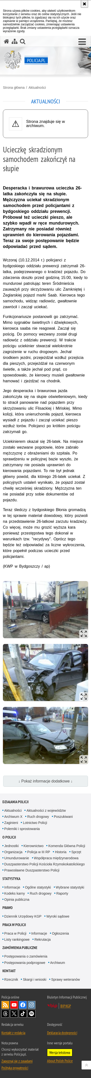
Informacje (12, 887)
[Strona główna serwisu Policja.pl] (6, 41)
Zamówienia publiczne (19, 947)
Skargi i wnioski (34, 979)
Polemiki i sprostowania (22, 829)
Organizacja (13, 852)
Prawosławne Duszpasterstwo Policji (31, 870)
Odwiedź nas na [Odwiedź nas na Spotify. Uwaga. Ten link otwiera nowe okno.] (31, 1014)
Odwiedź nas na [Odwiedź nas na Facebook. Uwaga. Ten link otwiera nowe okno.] (23, 1005)
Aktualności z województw (46, 810)
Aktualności (37, 87)
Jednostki (11, 846)
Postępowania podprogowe (24, 963)
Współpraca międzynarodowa (56, 858)
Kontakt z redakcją (13, 1032)
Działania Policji (15, 801)
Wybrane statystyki (70, 887)
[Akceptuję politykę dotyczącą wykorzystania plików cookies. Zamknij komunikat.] (84, 4)
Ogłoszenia (60, 933)
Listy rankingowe (17, 939)
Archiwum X (13, 817)
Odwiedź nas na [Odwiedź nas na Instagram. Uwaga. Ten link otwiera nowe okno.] (31, 1005)
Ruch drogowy (38, 817)
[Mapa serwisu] (14, 41)
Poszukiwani (63, 817)
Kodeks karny (14, 893)
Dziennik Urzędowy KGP (22, 916)
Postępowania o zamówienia (25, 956)
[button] (82, 42)
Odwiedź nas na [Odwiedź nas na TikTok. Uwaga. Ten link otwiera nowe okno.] (23, 1014)
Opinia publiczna (17, 899)
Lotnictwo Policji (35, 823)
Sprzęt (76, 852)
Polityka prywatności (14, 1067)
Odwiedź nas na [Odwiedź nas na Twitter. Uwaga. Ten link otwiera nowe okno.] (14, 1014)
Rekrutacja (42, 939)
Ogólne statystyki (38, 887)
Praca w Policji (14, 924)
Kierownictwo (33, 846)
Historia (60, 852)
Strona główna (14, 87)
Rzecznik (11, 979)
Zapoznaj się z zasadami (17, 1060)
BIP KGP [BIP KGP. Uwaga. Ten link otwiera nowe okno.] (65, 1005)
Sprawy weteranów (65, 979)
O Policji (9, 837)
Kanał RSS (5, 1005)
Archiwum (57, 963)
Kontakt (9, 970)
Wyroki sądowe (57, 916)
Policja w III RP (38, 852)
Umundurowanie (16, 858)
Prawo (7, 907)
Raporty (62, 893)
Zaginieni (11, 823)
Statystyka (11, 878)
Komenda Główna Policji (66, 846)
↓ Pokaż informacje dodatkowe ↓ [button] (45, 781)
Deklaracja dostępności (62, 1032)
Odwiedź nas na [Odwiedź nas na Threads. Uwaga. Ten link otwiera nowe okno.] (5, 1014)
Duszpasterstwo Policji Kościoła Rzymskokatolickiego (44, 864)
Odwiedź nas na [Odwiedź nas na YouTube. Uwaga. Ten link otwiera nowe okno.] (14, 1005)
